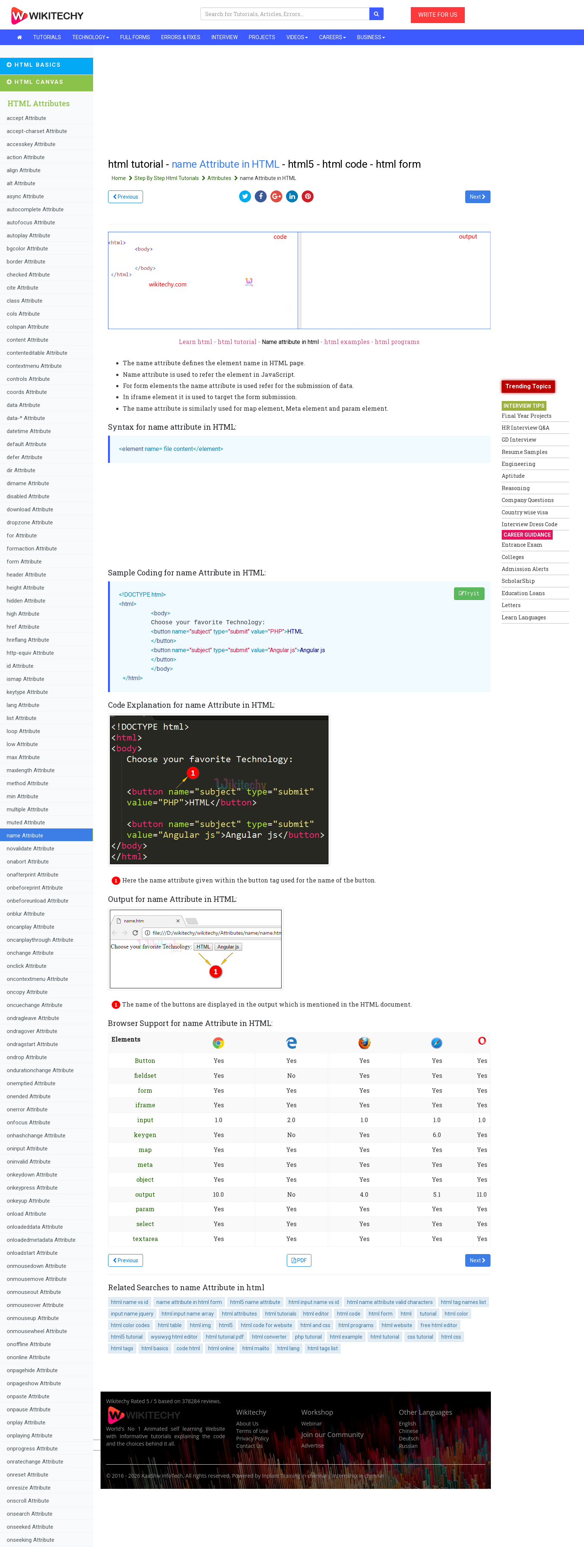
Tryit (469, 594)
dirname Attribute (28, 483)
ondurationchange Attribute (40, 1070)
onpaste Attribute (28, 1396)
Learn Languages (524, 617)
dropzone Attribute (30, 522)
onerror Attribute (27, 1109)
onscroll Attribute (28, 1500)
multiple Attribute (27, 809)
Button (145, 1060)
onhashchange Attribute (36, 1135)
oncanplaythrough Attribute (40, 940)
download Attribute (30, 509)
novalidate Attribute (30, 848)
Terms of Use (252, 1430)
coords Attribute (27, 392)
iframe (145, 1105)
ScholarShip (518, 580)
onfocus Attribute (28, 1122)
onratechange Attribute (35, 1461)
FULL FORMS (135, 37)
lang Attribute (23, 705)
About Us (247, 1423)
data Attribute (23, 405)
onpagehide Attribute (32, 1370)
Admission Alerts (525, 568)
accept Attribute (26, 118)
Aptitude (513, 475)
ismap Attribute (25, 679)
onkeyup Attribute (28, 1200)
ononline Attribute (28, 1357)
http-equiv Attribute (30, 653)
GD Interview (519, 439)
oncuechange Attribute (35, 1005)
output (145, 1194)
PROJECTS (262, 37)
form (145, 1090)
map (145, 1149)
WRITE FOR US (437, 14)
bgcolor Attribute (27, 248)
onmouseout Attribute (34, 1292)
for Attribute (22, 535)
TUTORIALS (47, 37)
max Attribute (23, 757)
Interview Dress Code (530, 524)
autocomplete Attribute (35, 209)
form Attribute (24, 561)
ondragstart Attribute (32, 1044)
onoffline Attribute (29, 1344)
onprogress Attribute (32, 1448)
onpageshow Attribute (34, 1383)
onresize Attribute (29, 1487)
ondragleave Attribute (33, 1018)
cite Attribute (22, 287)
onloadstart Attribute (32, 1253)
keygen (145, 1135)
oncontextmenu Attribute (37, 979)
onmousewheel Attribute (37, 1331)
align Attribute (24, 170)
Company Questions (528, 499)
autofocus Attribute (31, 222)
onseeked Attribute (30, 1527)
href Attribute (23, 626)
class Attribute (24, 300)
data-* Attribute (26, 418)
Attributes (223, 178)
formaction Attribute (32, 548)
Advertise (312, 1445)
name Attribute (25, 835)
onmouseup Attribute (33, 1318)
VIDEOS (297, 37)
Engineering (518, 463)
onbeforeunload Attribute (38, 900)
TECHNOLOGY (90, 37)
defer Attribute (24, 457)
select (145, 1224)
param (145, 1209)
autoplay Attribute (28, 235)
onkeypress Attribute (32, 1187)
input (145, 1120)
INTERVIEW (225, 37)
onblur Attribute (26, 913)
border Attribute (26, 261)
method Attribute (27, 783)
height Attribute (25, 587)
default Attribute (27, 444)
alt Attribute (21, 183)
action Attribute (26, 157)
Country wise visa (525, 512)
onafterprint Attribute (32, 874)
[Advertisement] (531, 739)
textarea (145, 1239)
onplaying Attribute (30, 1435)
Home (123, 178)
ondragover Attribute (32, 1031)
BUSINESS (371, 37)
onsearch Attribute (30, 1513)
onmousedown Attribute (36, 1266)
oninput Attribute (27, 1148)
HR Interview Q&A (525, 427)
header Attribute (26, 574)
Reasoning (516, 488)
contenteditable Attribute (37, 353)
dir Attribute (21, 470)
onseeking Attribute (30, 1540)
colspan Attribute (28, 326)
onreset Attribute (27, 1474)
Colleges (513, 557)
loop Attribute (23, 731)
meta (145, 1164)
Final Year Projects (527, 415)
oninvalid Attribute (29, 1161)
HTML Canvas (35, 82)
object (145, 1179)
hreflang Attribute (28, 640)
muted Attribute (26, 822)
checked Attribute (28, 274)
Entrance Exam (522, 544)
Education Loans (523, 593)
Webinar (311, 1423)
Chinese (408, 1430)
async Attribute (25, 196)
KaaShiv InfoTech (162, 1475)
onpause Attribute (29, 1409)
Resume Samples (525, 451)
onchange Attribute (30, 953)
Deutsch (409, 1438)
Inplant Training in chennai (294, 1475)
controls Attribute (28, 379)
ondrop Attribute (27, 1057)
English (407, 1423)
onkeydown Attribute (32, 1174)
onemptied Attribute (31, 1083)
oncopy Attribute (27, 992)
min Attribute (22, 796)
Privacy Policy (252, 1438)
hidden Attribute (26, 600)
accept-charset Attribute (37, 131)
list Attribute (21, 718)
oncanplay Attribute (30, 927)
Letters (511, 605)
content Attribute (27, 340)
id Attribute (20, 666)
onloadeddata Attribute (35, 1227)
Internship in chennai (358, 1475)
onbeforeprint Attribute (35, 887)
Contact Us (249, 1445)
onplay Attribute (26, 1422)
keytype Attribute (27, 692)
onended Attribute (29, 1096)
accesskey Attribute (31, 144)
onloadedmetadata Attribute (41, 1240)
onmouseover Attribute (35, 1305)
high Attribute (23, 613)
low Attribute (22, 744)
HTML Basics (34, 64)
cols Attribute (23, 313)
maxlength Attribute (31, 770)
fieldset (145, 1075)
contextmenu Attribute (34, 366)
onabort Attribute (28, 861)
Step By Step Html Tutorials (170, 178)
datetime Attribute (29, 431)
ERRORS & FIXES (180, 37)
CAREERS (332, 37)
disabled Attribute (28, 496)
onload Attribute (26, 1213)
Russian (408, 1445)
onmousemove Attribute (37, 1279)
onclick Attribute (27, 966)
